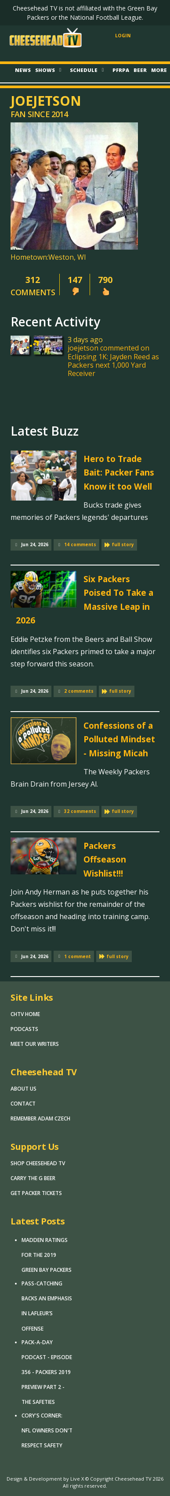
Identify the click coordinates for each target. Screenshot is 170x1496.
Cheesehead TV (133, 1478)
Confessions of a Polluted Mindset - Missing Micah (119, 739)
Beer (140, 70)
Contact (23, 1103)
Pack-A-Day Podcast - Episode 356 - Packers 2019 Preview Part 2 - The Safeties (47, 1372)
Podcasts (24, 1029)
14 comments (80, 544)
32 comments (80, 811)
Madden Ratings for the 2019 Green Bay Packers (47, 1255)
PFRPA (120, 70)
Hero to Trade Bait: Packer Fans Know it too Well (118, 472)
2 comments (79, 691)
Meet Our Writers (35, 1044)
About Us (23, 1088)
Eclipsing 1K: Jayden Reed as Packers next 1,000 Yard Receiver (113, 365)
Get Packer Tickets (36, 1193)
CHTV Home (25, 1014)
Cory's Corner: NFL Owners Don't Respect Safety (47, 1430)
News (23, 70)
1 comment (77, 956)
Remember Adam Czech (40, 1118)
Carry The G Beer (33, 1178)
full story (123, 544)
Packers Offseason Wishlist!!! (104, 859)
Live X (77, 1478)
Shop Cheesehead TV (38, 1163)
